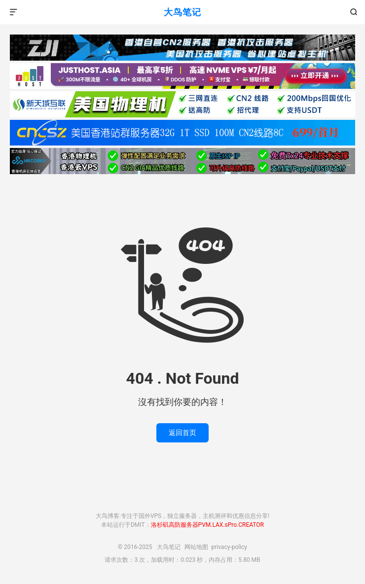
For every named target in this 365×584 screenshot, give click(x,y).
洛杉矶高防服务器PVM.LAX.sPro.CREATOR (207, 524)
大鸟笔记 (182, 12)
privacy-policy (229, 547)
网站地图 (196, 547)
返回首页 (182, 433)
